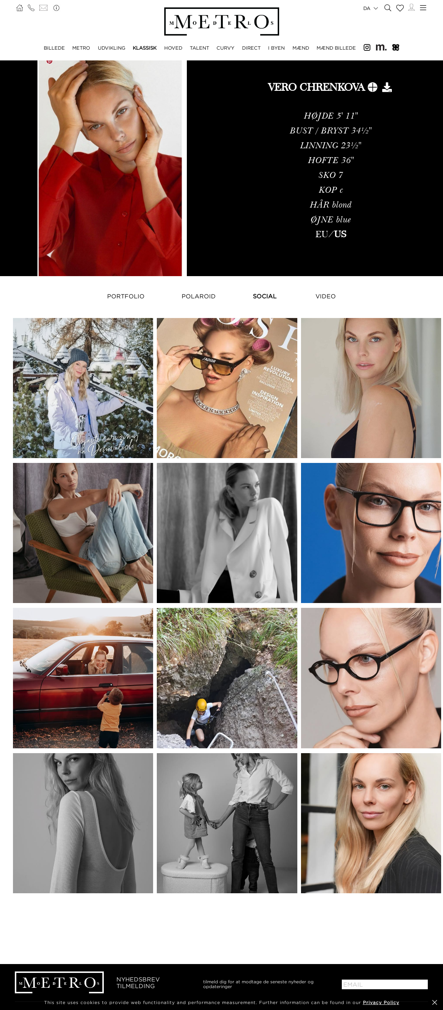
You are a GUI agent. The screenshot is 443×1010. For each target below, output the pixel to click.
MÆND (300, 47)
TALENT (199, 47)
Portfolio (126, 296)
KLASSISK (144, 47)
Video (325, 296)
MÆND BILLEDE (336, 47)
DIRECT (251, 47)
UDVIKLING (111, 47)
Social (265, 296)
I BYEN (276, 47)
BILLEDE (54, 47)
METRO (81, 47)
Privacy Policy (381, 1002)
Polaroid (199, 296)
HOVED (173, 47)
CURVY (225, 47)
